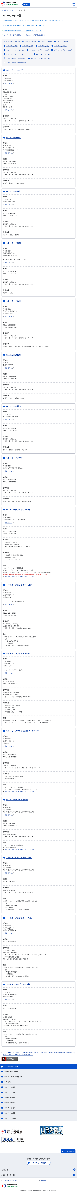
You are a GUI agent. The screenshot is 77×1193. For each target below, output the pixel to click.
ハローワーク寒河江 (10, 1118)
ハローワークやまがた (13, 42)
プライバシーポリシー (10, 1180)
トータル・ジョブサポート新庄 (16, 62)
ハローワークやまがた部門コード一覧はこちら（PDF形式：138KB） (25, 35)
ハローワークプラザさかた (44, 54)
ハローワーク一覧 (38, 1175)
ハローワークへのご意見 (38, 1163)
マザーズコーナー (9, 1082)
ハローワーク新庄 (11, 46)
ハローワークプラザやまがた (15, 50)
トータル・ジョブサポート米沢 (40, 58)
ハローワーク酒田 (46, 42)
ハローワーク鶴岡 (62, 42)
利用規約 (44, 1180)
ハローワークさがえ (60, 46)
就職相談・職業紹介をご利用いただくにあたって (20, 576)
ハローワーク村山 (43, 46)
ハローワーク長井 (27, 46)
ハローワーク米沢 (30, 42)
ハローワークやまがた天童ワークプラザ (19, 54)
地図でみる (9, 83)
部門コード (9, 110)
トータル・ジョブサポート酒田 (16, 58)
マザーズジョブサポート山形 (63, 50)
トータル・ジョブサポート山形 (39, 50)
